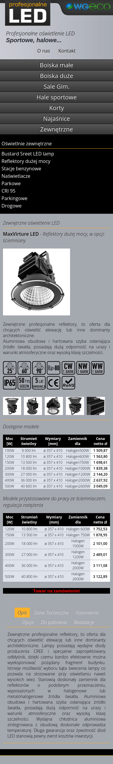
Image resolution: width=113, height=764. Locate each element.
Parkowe (11, 183)
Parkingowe (14, 198)
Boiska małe (56, 65)
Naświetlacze (15, 176)
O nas (43, 51)
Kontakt (67, 51)
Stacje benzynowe (21, 168)
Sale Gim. (56, 86)
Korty (56, 108)
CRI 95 (8, 191)
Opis (22, 612)
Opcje (28, 622)
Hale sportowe (56, 97)
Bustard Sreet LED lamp (27, 153)
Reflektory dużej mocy (25, 161)
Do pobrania (54, 622)
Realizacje (84, 622)
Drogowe (11, 205)
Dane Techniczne (51, 612)
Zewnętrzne (56, 129)
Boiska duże (56, 76)
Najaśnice (56, 118)
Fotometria (87, 612)
